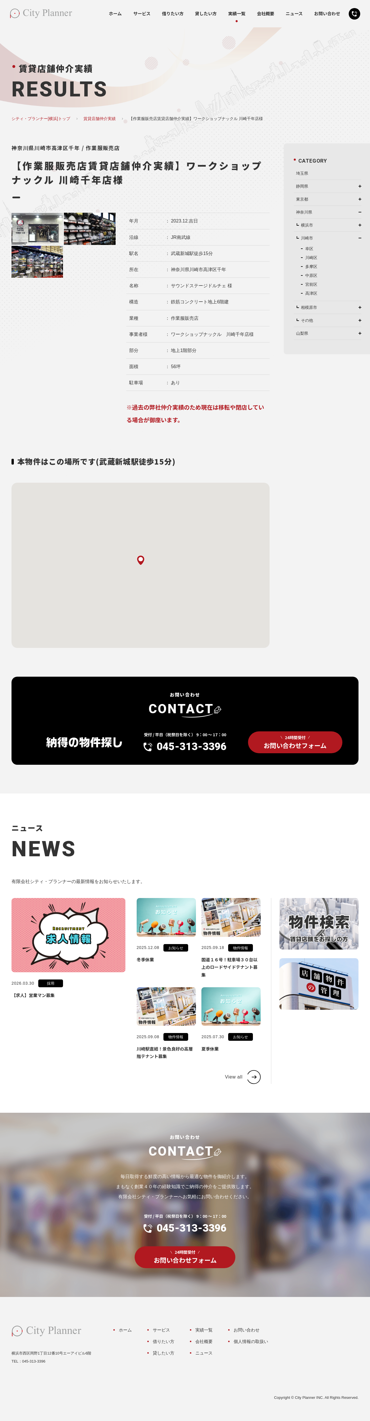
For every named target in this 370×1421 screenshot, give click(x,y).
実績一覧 (236, 13)
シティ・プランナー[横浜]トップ (41, 118)
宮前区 (311, 284)
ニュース (294, 13)
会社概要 (265, 13)
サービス (141, 13)
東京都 (302, 199)
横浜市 (307, 225)
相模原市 (309, 307)
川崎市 (307, 238)
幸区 (309, 248)
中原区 (311, 275)
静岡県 (302, 186)
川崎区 (311, 257)
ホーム (115, 13)
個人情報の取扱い (251, 1341)
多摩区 (311, 266)
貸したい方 (206, 13)
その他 (307, 320)
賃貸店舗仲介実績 (99, 118)
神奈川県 (304, 212)
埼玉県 (302, 173)
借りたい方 (173, 13)
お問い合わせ (327, 13)
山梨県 (302, 333)
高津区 (311, 293)
